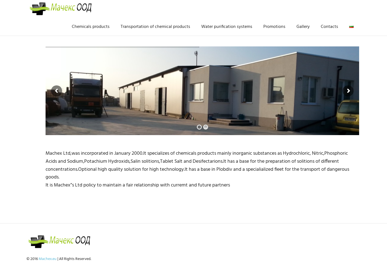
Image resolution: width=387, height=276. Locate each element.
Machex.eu (48, 259)
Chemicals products (91, 26)
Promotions (274, 26)
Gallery (303, 26)
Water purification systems (226, 26)
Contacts (329, 26)
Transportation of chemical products (155, 26)
